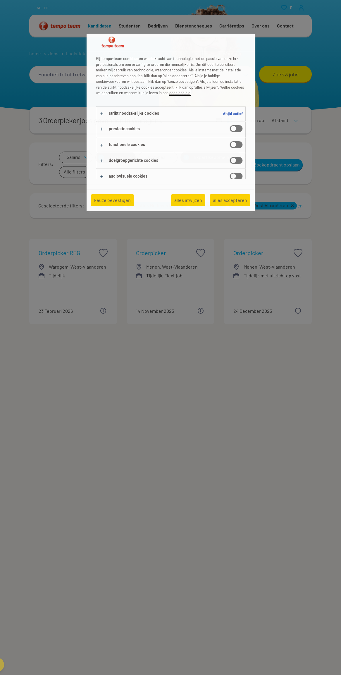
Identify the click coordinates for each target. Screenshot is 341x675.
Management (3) (117, 549)
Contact (285, 25)
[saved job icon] (103, 252)
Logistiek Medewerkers (116, 53)
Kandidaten (99, 25)
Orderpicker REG (59, 252)
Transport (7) (258, 542)
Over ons (261, 25)
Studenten (130, 25)
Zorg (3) (252, 549)
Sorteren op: (253, 120)
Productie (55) (187, 542)
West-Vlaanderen (198, 53)
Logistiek (75, 53)
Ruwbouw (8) (186, 549)
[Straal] (225, 74)
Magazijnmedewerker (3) (197, 637)
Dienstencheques (193, 25)
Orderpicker (160, 53)
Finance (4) (112, 542)
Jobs (53, 53)
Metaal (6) (110, 556)
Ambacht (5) (41, 549)
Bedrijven (158, 25)
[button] (119, 206)
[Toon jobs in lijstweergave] (219, 120)
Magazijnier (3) (115, 637)
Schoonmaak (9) (189, 556)
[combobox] (68, 74)
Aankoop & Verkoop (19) (53, 542)
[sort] (283, 116)
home (35, 53)
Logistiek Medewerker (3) (55, 637)
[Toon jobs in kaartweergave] (229, 120)
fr (46, 8)
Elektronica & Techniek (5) (55, 556)
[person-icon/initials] (301, 8)
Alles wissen (290, 205)
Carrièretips (231, 25)
